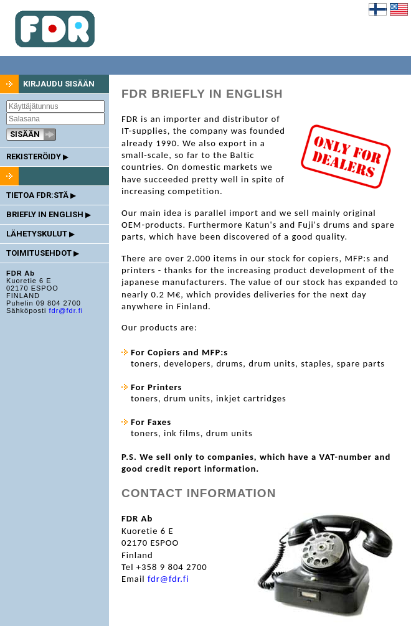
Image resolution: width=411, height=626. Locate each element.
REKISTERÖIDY (37, 156)
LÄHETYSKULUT (40, 233)
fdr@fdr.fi (66, 310)
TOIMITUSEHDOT (42, 253)
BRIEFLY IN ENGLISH (48, 214)
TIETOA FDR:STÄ (40, 195)
